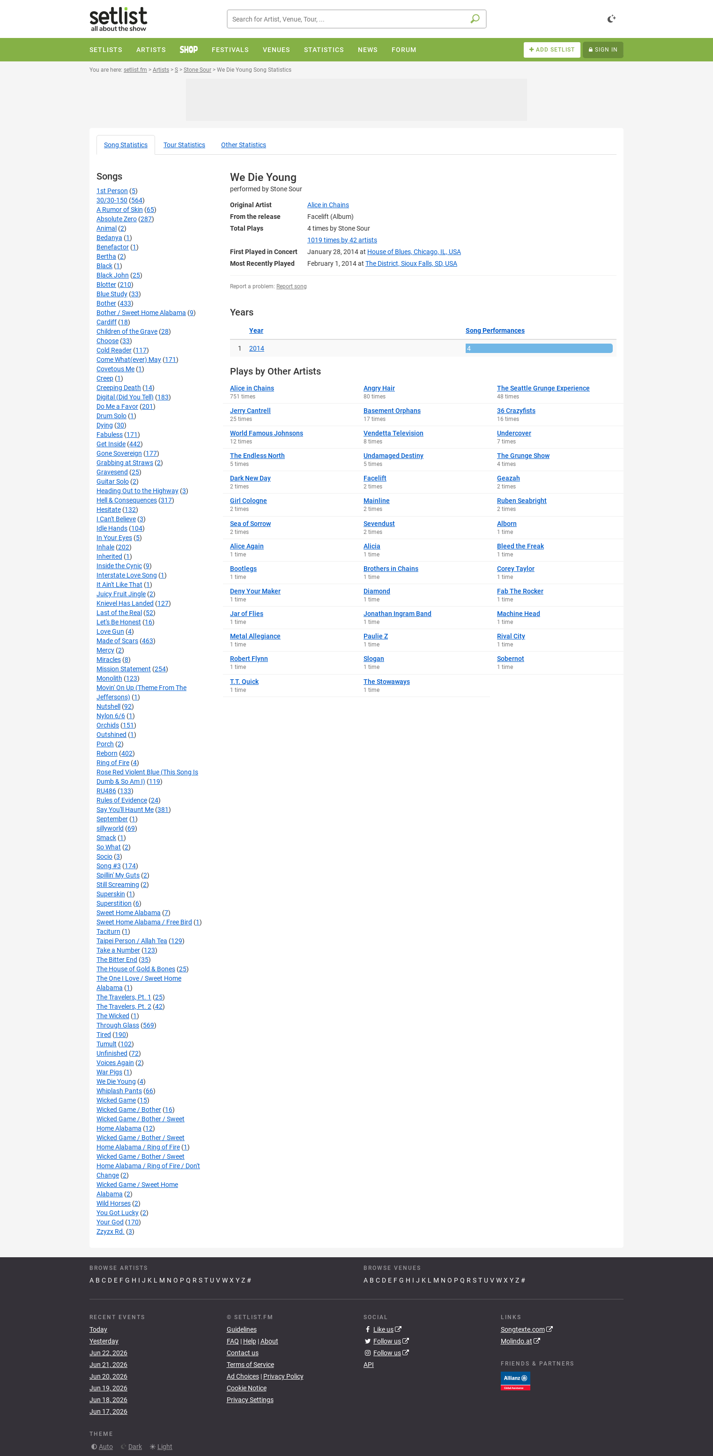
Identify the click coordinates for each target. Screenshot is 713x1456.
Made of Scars (117, 641)
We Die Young (116, 1081)
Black (104, 266)
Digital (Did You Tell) (125, 397)
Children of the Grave (127, 331)
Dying (105, 425)
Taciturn (108, 931)
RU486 (106, 791)
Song (126, 145)
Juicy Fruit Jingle (121, 594)
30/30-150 (112, 200)
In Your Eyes (114, 537)
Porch (105, 744)
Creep (105, 378)
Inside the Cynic (119, 566)
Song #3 (109, 866)
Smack (106, 837)
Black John (113, 275)
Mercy (105, 650)
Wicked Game (116, 1100)
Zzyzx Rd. (111, 1231)
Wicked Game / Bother (129, 1109)
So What (109, 847)
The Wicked (113, 1016)
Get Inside (111, 444)
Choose (108, 341)
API (369, 1364)
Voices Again (115, 1062)
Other (243, 145)
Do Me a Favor (117, 406)
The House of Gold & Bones (136, 969)
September (112, 819)
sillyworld (110, 828)
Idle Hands (112, 528)
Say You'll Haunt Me (125, 809)
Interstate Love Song (127, 575)
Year (256, 330)
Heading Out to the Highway (137, 491)
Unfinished (112, 1053)
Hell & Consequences (127, 500)
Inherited (109, 556)
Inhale (105, 547)
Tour (184, 145)
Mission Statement (124, 669)
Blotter (106, 284)
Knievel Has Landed (125, 603)
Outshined (111, 734)
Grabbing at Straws (125, 462)
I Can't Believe (116, 519)
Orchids (108, 725)
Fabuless (110, 434)
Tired (104, 1034)
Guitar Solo (113, 481)
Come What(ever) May (129, 359)
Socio (104, 856)
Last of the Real (119, 612)
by (342, 240)
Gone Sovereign (119, 453)
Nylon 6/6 (111, 716)
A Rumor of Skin (120, 209)
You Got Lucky (118, 1212)
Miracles (109, 659)
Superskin (111, 894)
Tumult (107, 1044)
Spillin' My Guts (118, 875)
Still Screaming (118, 884)
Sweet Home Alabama (129, 912)
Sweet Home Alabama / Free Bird (144, 922)
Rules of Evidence (122, 800)
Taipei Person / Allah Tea (132, 941)
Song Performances (495, 330)
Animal (107, 228)
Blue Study (112, 294)
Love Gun (110, 631)
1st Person (112, 191)
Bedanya (109, 237)
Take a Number (118, 950)
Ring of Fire (113, 762)
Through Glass (118, 1025)
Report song (291, 286)
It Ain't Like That (119, 584)
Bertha (106, 256)
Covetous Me (115, 369)
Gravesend (112, 472)
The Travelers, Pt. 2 (124, 1006)
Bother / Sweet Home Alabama (141, 312)
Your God (110, 1222)
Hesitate (109, 509)
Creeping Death (119, 387)
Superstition (114, 903)
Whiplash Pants (119, 1091)
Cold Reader (114, 350)
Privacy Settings (250, 1399)
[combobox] (357, 19)
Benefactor (113, 247)
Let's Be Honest (119, 622)
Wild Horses (114, 1203)
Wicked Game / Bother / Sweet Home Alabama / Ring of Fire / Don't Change (148, 1166)
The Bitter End (117, 959)
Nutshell (108, 706)
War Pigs (109, 1072)
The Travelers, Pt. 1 (124, 997)
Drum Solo (111, 416)
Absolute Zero (117, 219)
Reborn (107, 753)
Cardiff (107, 322)
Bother (106, 303)
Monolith (109, 678)
